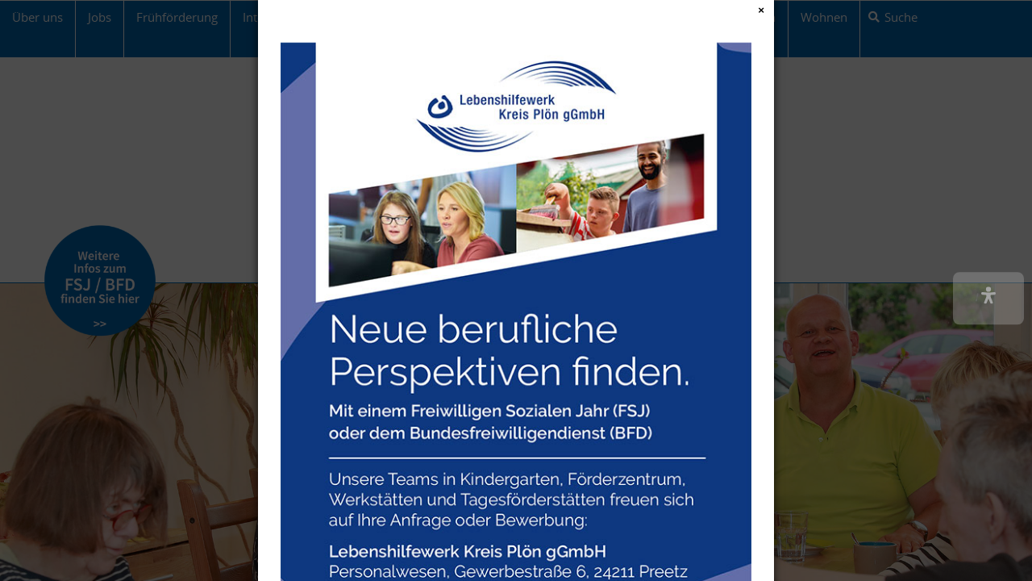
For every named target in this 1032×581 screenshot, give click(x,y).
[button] (988, 298)
